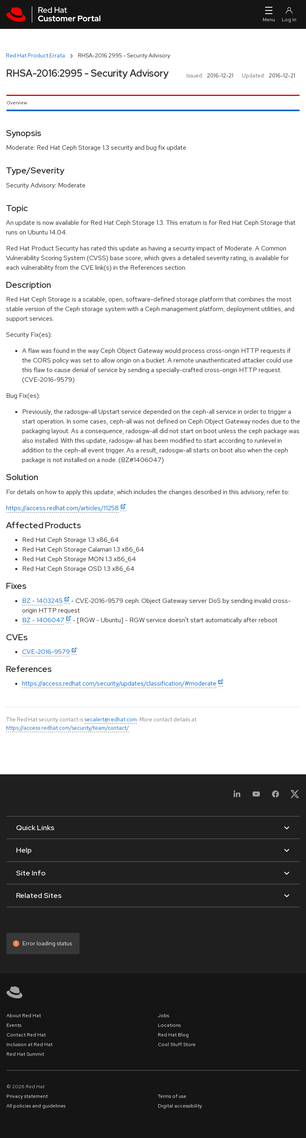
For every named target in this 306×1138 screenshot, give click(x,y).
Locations (169, 1025)
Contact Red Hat (26, 1035)
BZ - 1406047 (43, 620)
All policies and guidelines (35, 1106)
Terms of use (172, 1096)
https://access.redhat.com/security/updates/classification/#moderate (119, 683)
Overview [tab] (16, 103)
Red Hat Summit (25, 1054)
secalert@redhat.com (110, 719)
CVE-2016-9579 (46, 651)
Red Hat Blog (173, 1035)
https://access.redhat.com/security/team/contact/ (67, 727)
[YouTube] (256, 796)
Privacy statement (27, 1096)
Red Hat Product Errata (35, 55)
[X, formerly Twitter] (295, 796)
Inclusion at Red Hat (29, 1044)
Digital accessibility (180, 1106)
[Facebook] (275, 796)
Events (13, 1025)
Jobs (163, 1015)
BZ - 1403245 (42, 600)
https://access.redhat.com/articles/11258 (62, 508)
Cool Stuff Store (177, 1044)
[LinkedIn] (237, 796)
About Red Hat (23, 1015)
